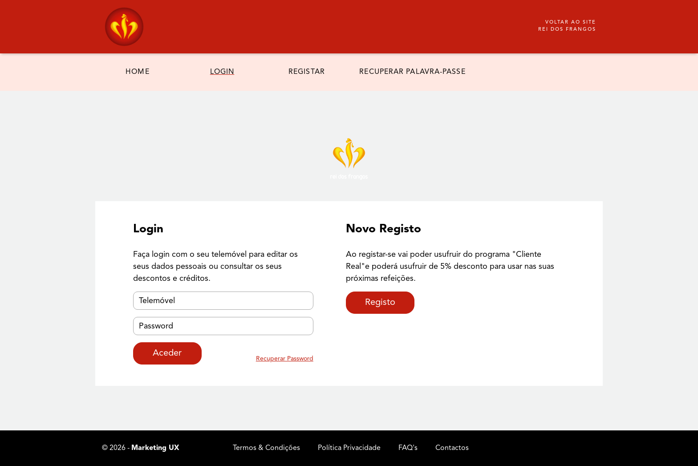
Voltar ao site (567, 27)
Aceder (167, 353)
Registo (380, 302)
